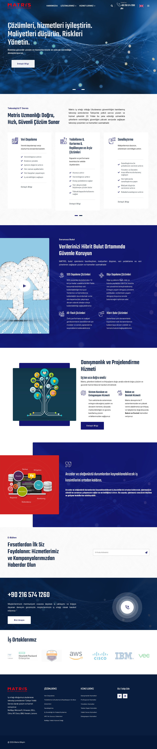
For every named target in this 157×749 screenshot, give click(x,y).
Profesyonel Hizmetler (88, 700)
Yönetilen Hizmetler (87, 704)
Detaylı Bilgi (23, 63)
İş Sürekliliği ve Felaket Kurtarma (55, 712)
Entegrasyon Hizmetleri (89, 716)
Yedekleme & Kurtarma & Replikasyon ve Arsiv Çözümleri (60, 702)
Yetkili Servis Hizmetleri (89, 712)
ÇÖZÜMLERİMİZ (68, 6)
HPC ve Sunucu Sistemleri (53, 716)
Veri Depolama (49, 696)
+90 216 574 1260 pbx (128, 7)
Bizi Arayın (19, 620)
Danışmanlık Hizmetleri (89, 696)
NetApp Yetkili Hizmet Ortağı (53, 720)
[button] (74, 89)
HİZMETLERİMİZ (86, 6)
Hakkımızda (52, 6)
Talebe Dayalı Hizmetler (89, 708)
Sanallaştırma (48, 708)
